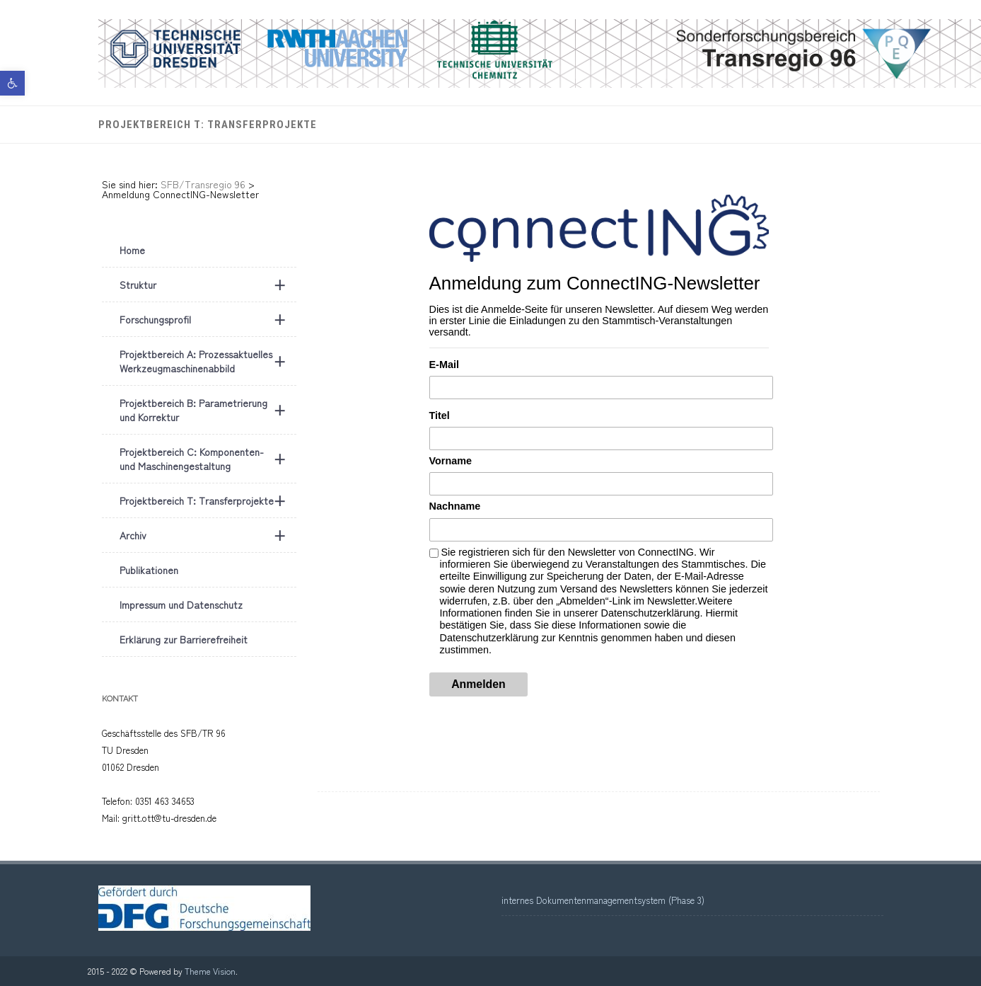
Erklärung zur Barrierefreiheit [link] (184, 639)
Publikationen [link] (149, 570)
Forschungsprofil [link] (208, 319)
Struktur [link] (208, 285)
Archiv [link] (208, 535)
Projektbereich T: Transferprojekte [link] (207, 124)
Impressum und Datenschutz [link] (181, 604)
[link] (12, 83)
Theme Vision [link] (210, 971)
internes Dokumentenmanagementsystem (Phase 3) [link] (602, 900)
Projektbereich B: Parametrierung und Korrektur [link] (208, 410)
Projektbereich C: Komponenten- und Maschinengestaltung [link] (208, 459)
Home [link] (132, 250)
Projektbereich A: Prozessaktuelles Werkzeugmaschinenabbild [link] (208, 361)
